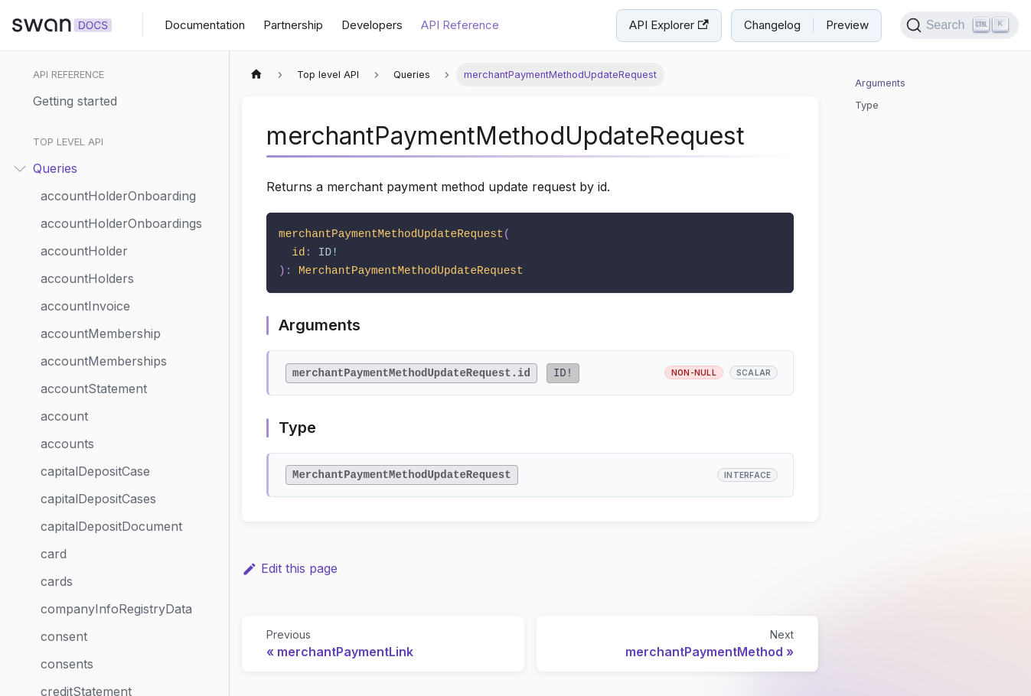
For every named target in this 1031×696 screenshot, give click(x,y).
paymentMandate (91, 550)
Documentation (205, 25)
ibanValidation (80, 110)
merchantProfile (88, 413)
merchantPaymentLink (106, 247)
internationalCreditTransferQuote (131, 165)
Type (867, 105)
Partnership (293, 25)
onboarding (74, 495)
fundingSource (84, 82)
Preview (847, 25)
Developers (372, 25)
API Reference (460, 25)
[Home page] (256, 74)
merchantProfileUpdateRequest (131, 385)
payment (66, 578)
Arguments (880, 83)
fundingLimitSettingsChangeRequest (131, 55)
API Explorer (668, 25)
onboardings (77, 523)
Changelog (772, 25)
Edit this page (290, 568)
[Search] (959, 25)
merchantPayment (94, 330)
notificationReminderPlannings (128, 468)
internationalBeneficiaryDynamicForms (131, 137)
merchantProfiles (91, 440)
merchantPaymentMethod (116, 303)
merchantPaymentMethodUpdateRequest (131, 275)
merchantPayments (97, 358)
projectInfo (73, 633)
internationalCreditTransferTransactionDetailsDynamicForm (131, 192)
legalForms (72, 220)
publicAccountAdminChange (123, 660)
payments (69, 605)
